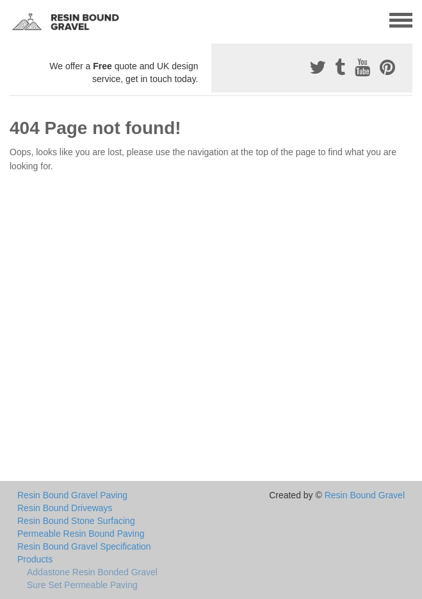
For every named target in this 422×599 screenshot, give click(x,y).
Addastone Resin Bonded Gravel (92, 572)
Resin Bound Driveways (65, 508)
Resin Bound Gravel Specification (84, 546)
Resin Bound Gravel (365, 495)
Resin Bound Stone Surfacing (76, 521)
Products (35, 559)
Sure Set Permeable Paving (82, 585)
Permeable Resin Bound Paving (80, 533)
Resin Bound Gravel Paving (72, 495)
